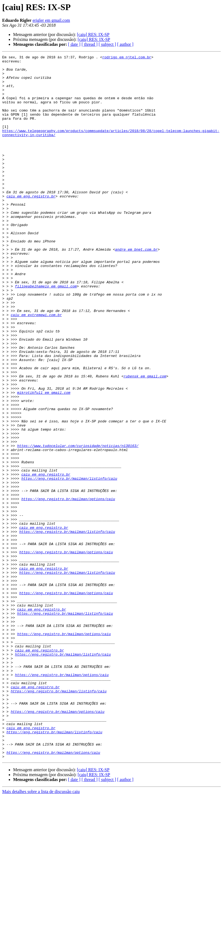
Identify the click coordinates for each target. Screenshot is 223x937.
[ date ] (74, 44)
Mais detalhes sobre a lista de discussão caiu (41, 932)
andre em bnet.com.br (136, 288)
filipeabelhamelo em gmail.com (46, 332)
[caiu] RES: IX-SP (93, 34)
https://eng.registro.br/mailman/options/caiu (68, 587)
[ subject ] (107, 44)
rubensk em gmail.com (145, 440)
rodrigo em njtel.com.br (126, 57)
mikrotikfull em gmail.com (43, 460)
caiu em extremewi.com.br (36, 367)
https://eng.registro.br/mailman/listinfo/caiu (69, 563)
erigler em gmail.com (51, 20)
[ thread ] (90, 44)
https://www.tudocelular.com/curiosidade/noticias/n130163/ (78, 524)
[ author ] (125, 44)
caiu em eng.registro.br (31, 224)
